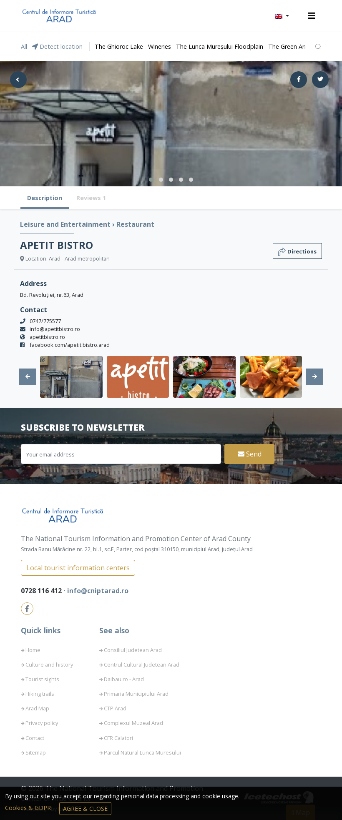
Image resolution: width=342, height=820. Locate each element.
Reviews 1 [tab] (91, 198)
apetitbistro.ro (47, 337)
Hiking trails (39, 693)
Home (32, 650)
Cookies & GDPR (29, 808)
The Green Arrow (291, 46)
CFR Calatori (118, 738)
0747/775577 (45, 321)
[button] (282, 16)
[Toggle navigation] (311, 16)
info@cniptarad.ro (97, 590)
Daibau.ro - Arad (124, 679)
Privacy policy (41, 723)
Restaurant (135, 224)
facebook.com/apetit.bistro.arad (70, 345)
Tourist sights (42, 679)
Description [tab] (44, 198)
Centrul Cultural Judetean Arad (141, 664)
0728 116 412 (42, 590)
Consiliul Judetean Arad (133, 650)
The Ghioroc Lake (119, 46)
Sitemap (35, 752)
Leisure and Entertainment (66, 224)
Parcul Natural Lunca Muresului (142, 752)
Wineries (159, 46)
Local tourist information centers (78, 567)
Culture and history (49, 664)
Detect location (57, 46)
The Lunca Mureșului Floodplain (219, 46)
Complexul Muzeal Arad (133, 723)
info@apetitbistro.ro (55, 329)
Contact (34, 738)
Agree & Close (85, 808)
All (24, 46)
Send (250, 454)
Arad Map (37, 708)
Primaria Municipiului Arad (136, 693)
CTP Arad (115, 708)
